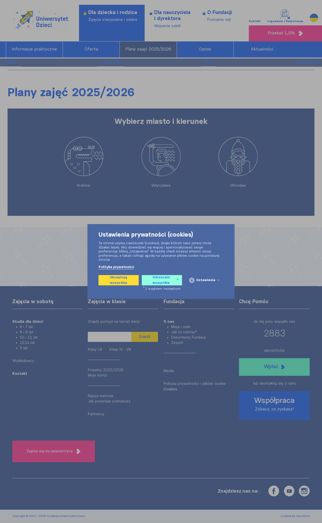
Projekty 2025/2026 (106, 371)
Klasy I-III (95, 350)
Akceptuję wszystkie (118, 280)
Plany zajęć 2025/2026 (148, 50)
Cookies (170, 389)
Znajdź (144, 337)
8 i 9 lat (26, 333)
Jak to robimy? (184, 333)
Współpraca (274, 405)
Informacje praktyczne (34, 50)
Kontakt (255, 12)
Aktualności (262, 50)
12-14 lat (27, 343)
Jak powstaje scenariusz (109, 402)
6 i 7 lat (26, 327)
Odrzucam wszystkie (165, 280)
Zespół (177, 343)
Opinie (205, 50)
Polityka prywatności (116, 267)
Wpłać (274, 367)
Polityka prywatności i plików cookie (195, 384)
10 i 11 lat (29, 338)
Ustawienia (204, 280)
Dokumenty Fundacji (188, 338)
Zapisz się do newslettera (53, 452)
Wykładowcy (23, 361)
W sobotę (14, 65)
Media (169, 371)
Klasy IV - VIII (120, 350)
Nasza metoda (100, 396)
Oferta (91, 50)
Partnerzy (96, 414)
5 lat (24, 348)
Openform (303, 516)
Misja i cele (180, 327)
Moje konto (97, 376)
